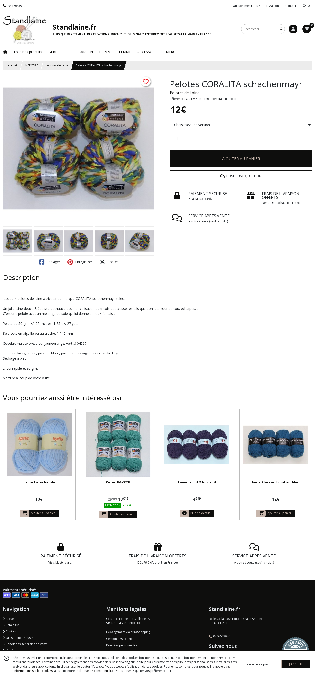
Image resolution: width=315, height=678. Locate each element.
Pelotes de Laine (185, 92)
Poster (108, 262)
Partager (49, 262)
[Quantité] (179, 138)
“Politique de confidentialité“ (95, 671)
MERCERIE (31, 65)
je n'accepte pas (257, 664)
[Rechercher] (281, 29)
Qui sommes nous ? (18, 638)
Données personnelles (121, 645)
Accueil (13, 65)
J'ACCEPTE (296, 664)
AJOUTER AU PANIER (241, 158)
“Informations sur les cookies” (33, 671)
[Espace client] (293, 29)
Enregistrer (79, 262)
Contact (290, 6)
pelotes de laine (57, 65)
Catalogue (11, 625)
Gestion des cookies (120, 639)
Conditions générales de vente (25, 644)
